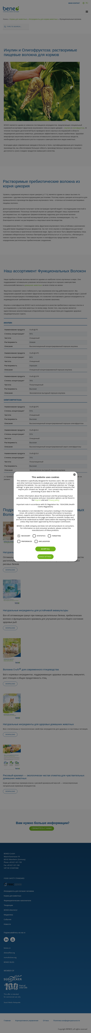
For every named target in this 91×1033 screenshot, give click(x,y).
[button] (45, 556)
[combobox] (74, 474)
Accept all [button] (45, 549)
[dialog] (45, 516)
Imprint (38, 500)
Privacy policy (53, 500)
